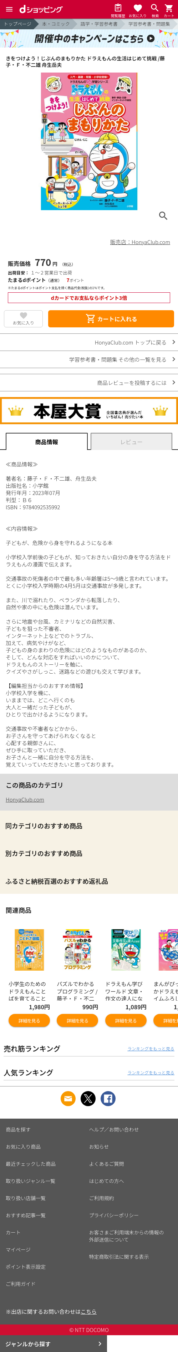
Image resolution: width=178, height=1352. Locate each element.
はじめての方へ (106, 1180)
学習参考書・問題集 (149, 23)
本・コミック (56, 23)
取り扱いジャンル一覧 (30, 1180)
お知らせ (99, 1146)
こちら (89, 1311)
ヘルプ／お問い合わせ (114, 1129)
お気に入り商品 (23, 1146)
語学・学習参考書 (99, 23)
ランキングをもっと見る (150, 1048)
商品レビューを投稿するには (132, 382)
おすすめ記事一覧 (26, 1215)
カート (13, 1232)
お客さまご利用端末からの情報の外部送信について (126, 1236)
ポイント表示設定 (26, 1266)
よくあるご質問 (106, 1163)
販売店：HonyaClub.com (140, 242)
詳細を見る (29, 1020)
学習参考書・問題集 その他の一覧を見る (118, 359)
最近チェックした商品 (31, 1163)
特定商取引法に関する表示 (119, 1256)
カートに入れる (111, 318)
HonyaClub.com (25, 799)
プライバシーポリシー (114, 1215)
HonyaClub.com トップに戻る (131, 342)
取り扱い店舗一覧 (26, 1198)
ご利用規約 (101, 1198)
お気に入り (23, 323)
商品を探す (18, 1129)
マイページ (18, 1249)
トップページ (17, 23)
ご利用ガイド (21, 1283)
